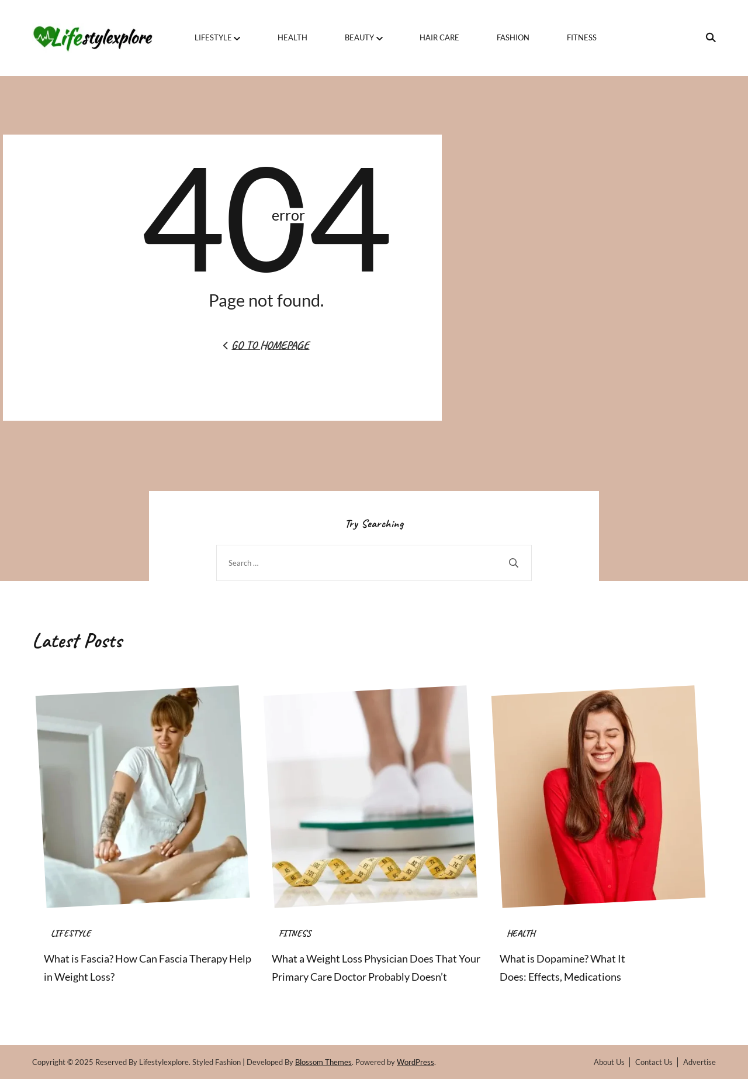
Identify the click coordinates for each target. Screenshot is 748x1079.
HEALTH (292, 37)
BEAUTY (359, 37)
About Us (609, 1062)
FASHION (513, 37)
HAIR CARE (439, 37)
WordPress (415, 1062)
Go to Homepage (266, 345)
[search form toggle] (707, 37)
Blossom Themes (323, 1062)
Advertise (699, 1062)
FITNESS (582, 37)
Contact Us (654, 1062)
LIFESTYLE (213, 37)
